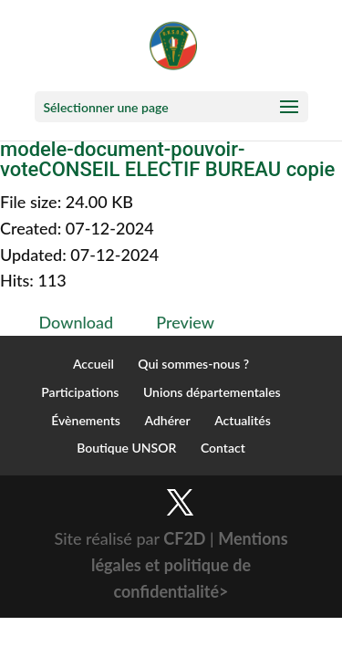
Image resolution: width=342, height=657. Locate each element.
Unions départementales (212, 392)
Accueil (93, 363)
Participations (80, 392)
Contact (223, 447)
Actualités (242, 420)
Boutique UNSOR (126, 447)
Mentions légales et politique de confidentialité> (189, 564)
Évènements (85, 420)
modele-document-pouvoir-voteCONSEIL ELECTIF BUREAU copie (167, 159)
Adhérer (167, 420)
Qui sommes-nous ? (193, 363)
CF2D (184, 538)
